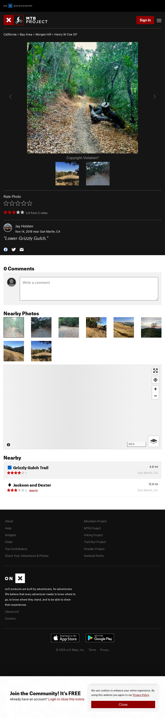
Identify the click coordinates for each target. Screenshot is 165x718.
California (10, 34)
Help (8, 528)
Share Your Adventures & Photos (26, 556)
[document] (123, 698)
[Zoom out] (155, 395)
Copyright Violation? (83, 158)
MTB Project (92, 528)
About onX (12, 611)
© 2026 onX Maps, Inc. (70, 649)
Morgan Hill (43, 34)
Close (123, 704)
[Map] (82, 407)
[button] (6, 249)
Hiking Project (93, 535)
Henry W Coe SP (65, 34)
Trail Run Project (95, 542)
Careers (10, 618)
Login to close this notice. (66, 699)
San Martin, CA (50, 231)
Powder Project (94, 549)
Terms (92, 649)
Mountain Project (95, 521)
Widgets (10, 535)
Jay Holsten (24, 226)
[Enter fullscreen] (155, 370)
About (9, 521)
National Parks (94, 556)
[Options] (153, 441)
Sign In (145, 20)
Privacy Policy (141, 695)
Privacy (104, 649)
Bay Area (26, 34)
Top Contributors (16, 549)
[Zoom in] (155, 389)
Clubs (8, 542)
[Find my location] (155, 379)
